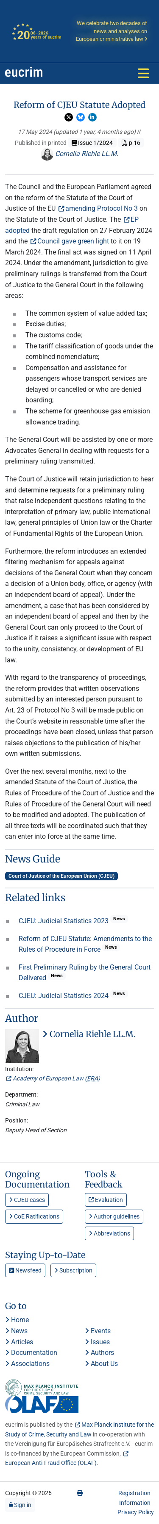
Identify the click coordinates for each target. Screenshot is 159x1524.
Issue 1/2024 (92, 142)
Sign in (20, 1504)
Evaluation (106, 1199)
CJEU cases (27, 1199)
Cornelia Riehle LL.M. (79, 154)
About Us (101, 1364)
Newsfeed (25, 1270)
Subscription (73, 1270)
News (16, 1331)
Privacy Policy (135, 1512)
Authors (99, 1353)
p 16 (131, 142)
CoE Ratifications (34, 1216)
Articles (19, 1342)
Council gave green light (73, 241)
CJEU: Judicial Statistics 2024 (64, 996)
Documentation (31, 1353)
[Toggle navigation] (143, 73)
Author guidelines (114, 1216)
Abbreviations (109, 1233)
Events (98, 1331)
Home (17, 1320)
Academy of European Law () (56, 1078)
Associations (27, 1364)
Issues (97, 1342)
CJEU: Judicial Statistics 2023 (64, 921)
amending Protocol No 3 (101, 208)
